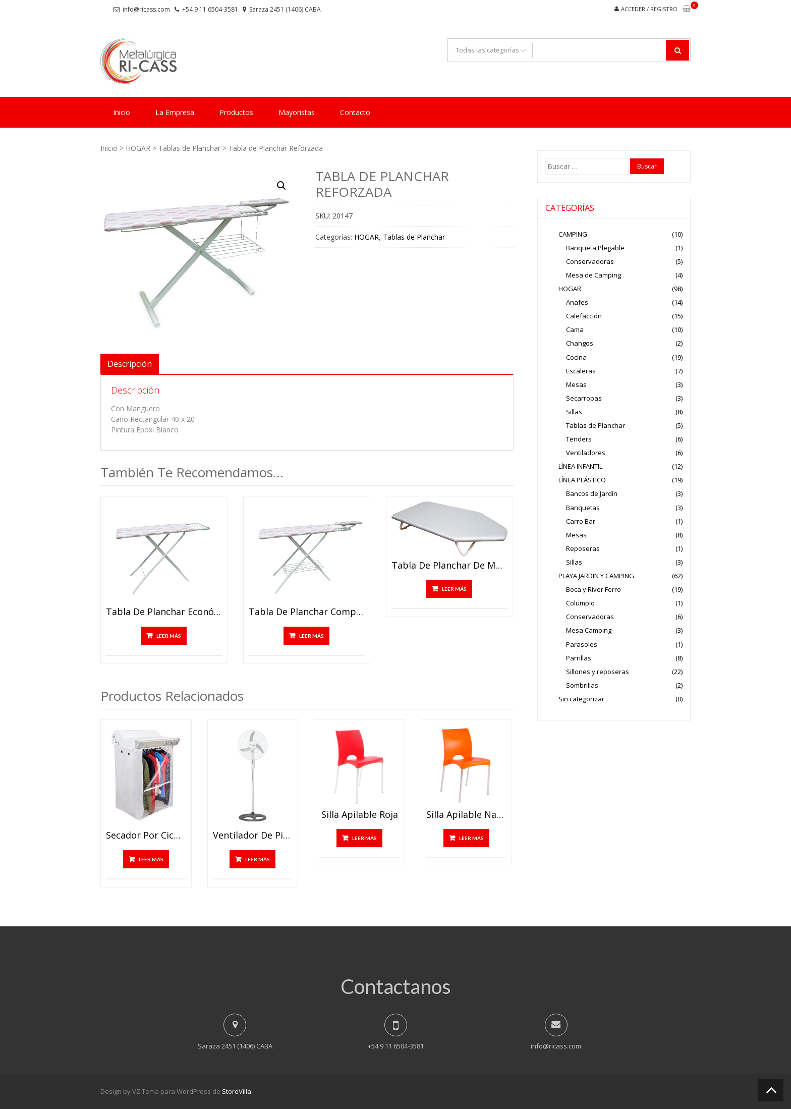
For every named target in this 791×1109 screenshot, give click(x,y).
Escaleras (581, 370)
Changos (579, 343)
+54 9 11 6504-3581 (210, 9)
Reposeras (583, 548)
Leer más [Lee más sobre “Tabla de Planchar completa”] (311, 636)
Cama (575, 329)
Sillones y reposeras (597, 671)
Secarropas (584, 398)
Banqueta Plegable (595, 247)
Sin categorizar (581, 698)
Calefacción (584, 315)
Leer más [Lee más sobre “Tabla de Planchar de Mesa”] (454, 589)
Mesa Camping (588, 630)
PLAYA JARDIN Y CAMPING (596, 575)
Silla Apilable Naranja (466, 814)
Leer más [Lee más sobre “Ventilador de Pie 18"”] (257, 859)
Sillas (574, 411)
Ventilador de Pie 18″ (253, 835)
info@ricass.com (146, 9)
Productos (236, 112)
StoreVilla (236, 1091)
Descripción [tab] (129, 363)
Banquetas (583, 507)
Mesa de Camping (593, 275)
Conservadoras (590, 261)
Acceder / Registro (649, 9)
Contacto (355, 112)
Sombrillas (582, 685)
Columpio (580, 602)
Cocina (576, 357)
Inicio (121, 112)
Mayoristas (296, 112)
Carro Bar (580, 521)
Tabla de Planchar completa (307, 612)
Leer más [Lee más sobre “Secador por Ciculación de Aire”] (151, 859)
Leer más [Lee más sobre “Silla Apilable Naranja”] (471, 838)
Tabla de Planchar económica (164, 612)
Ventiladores (585, 452)
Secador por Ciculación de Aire (146, 835)
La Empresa (174, 112)
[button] (281, 186)
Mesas (576, 384)
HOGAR (138, 148)
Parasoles (581, 644)
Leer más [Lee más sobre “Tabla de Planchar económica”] (168, 636)
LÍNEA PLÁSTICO (582, 479)
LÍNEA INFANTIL (580, 466)
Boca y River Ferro (593, 589)
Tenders (579, 438)
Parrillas (578, 657)
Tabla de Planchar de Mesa (449, 565)
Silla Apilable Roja (359, 814)
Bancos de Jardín (591, 493)
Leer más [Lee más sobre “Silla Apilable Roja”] (364, 838)
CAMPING (572, 234)
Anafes (577, 302)
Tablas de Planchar (189, 148)
